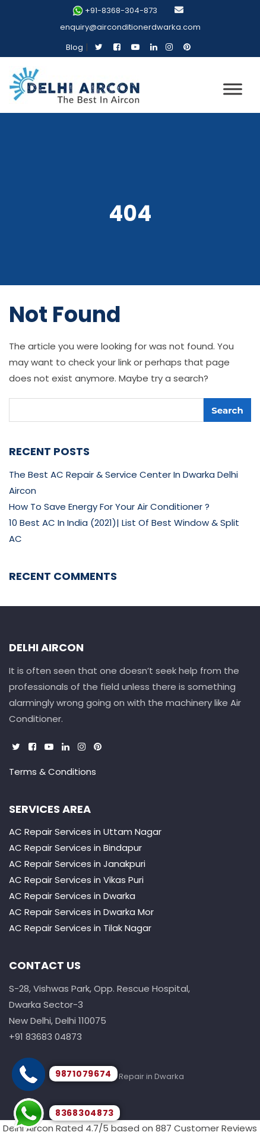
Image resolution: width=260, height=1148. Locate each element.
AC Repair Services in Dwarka (72, 896)
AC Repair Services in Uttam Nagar (85, 831)
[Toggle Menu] (232, 88)
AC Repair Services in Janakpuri (77, 863)
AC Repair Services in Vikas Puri (76, 879)
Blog (74, 47)
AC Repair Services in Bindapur (75, 847)
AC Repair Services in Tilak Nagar (80, 928)
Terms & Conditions (52, 771)
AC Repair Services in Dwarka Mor (81, 912)
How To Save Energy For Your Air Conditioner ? (109, 506)
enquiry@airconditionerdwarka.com (130, 27)
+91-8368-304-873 (121, 10)
